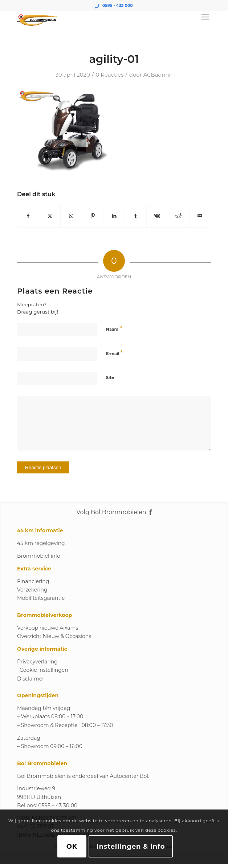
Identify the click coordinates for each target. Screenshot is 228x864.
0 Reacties (109, 75)
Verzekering (32, 589)
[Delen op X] (49, 216)
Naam (114, 328)
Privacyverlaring (37, 661)
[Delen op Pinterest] (92, 216)
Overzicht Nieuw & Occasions (54, 636)
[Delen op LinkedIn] (114, 216)
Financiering (33, 581)
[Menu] (205, 17)
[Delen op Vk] (157, 216)
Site (110, 377)
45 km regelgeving (41, 543)
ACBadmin (157, 75)
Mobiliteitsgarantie (41, 598)
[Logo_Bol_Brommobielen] (94, 20)
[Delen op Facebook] (28, 216)
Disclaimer (30, 678)
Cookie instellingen (44, 670)
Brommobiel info (38, 556)
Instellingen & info (131, 847)
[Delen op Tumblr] (135, 216)
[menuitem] (203, 17)
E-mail (114, 353)
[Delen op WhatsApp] (71, 216)
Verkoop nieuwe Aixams (47, 628)
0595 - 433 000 (117, 5)
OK (71, 847)
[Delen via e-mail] (200, 216)
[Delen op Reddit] (178, 216)
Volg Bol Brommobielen (113, 512)
